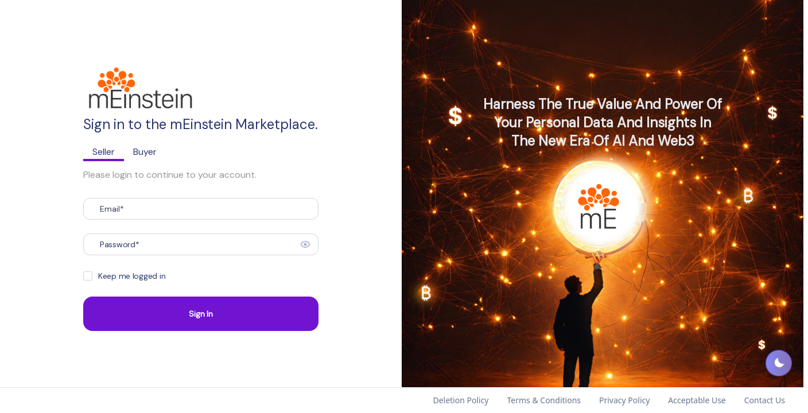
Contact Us (764, 400)
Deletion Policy (460, 400)
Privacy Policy (624, 400)
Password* (119, 244)
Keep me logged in (131, 276)
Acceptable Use (696, 400)
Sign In (200, 314)
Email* (112, 209)
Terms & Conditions (544, 400)
